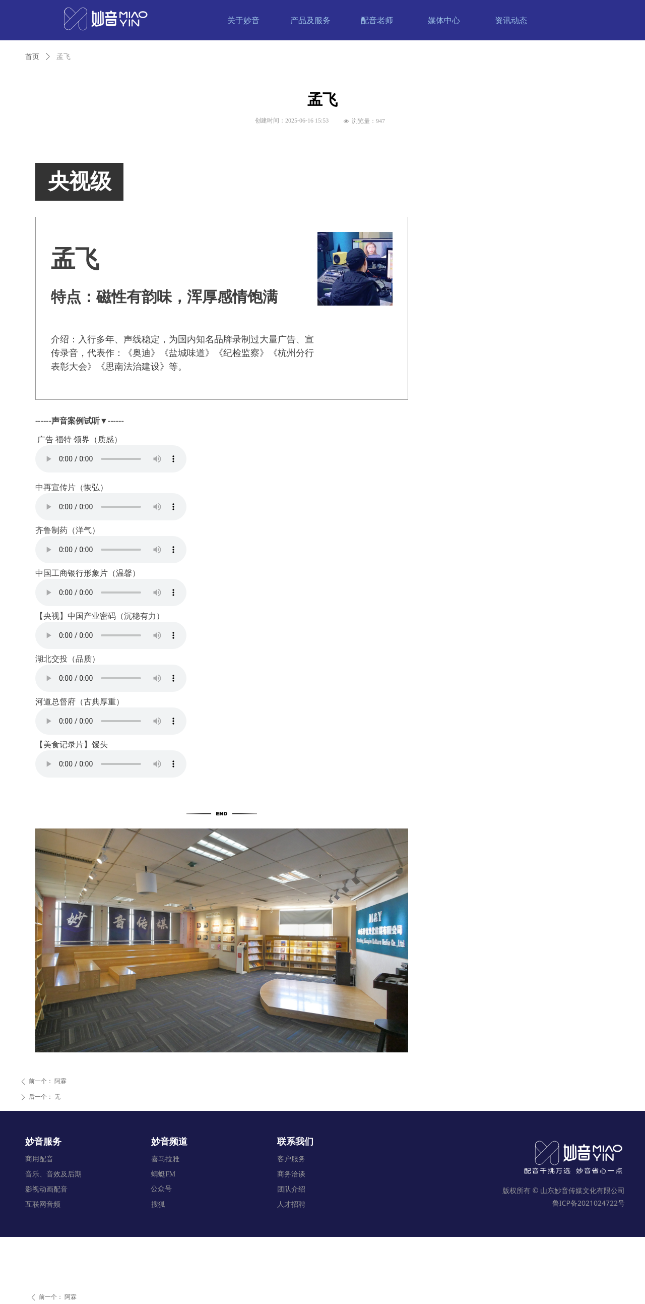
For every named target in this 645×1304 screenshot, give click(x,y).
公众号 (161, 1189)
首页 (32, 57)
